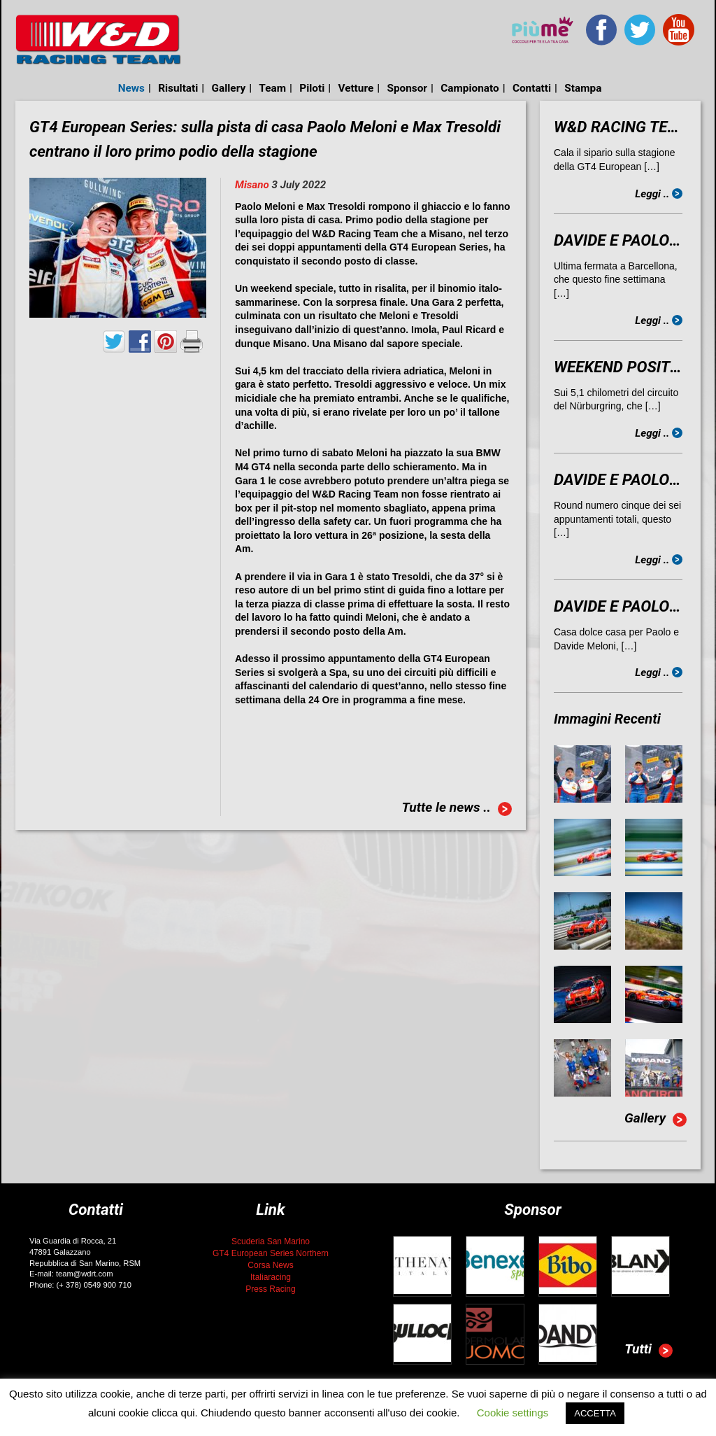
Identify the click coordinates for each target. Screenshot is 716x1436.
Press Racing (270, 1289)
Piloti (311, 88)
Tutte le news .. (456, 809)
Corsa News (270, 1265)
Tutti (648, 1351)
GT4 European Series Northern (271, 1253)
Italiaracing (270, 1277)
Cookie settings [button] (513, 1413)
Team (272, 88)
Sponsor (407, 88)
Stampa (582, 88)
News (131, 88)
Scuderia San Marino (270, 1241)
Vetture (355, 88)
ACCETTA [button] (595, 1413)
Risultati (178, 88)
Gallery (229, 88)
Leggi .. (658, 193)
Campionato (470, 88)
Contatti (532, 88)
